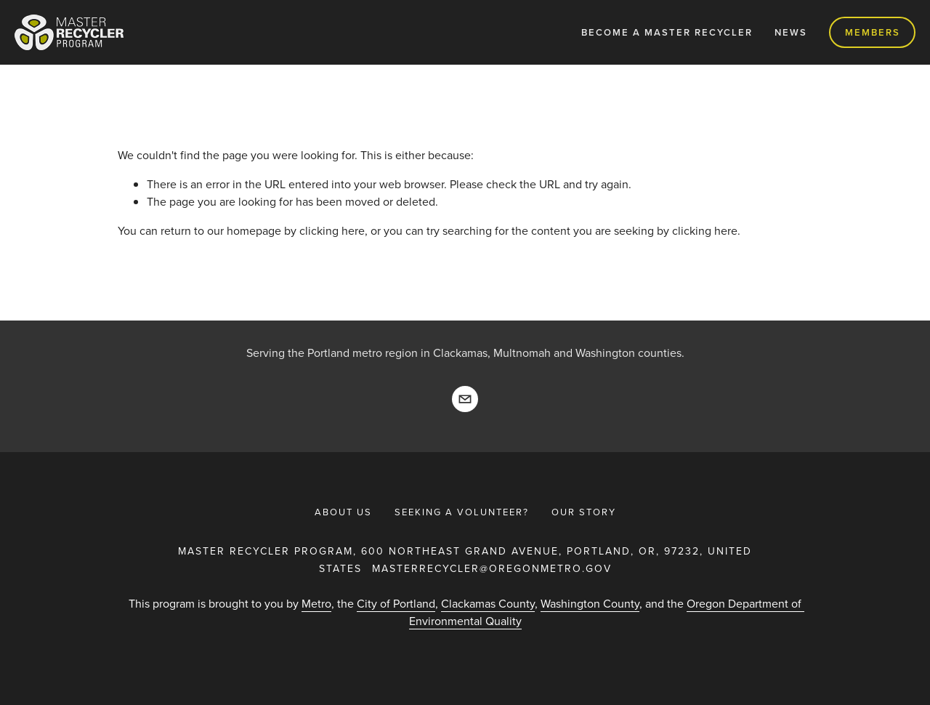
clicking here (332, 230)
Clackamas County (488, 603)
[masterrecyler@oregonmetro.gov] (465, 399)
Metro (316, 603)
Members (872, 32)
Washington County (590, 603)
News (791, 32)
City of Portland (396, 603)
